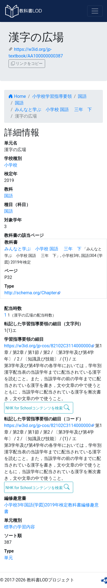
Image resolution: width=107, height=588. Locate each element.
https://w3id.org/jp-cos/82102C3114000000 (47, 345)
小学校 (10, 165)
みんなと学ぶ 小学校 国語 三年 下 (53, 109)
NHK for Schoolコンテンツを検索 (38, 407)
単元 (8, 557)
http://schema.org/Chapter (30, 292)
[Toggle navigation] (95, 10)
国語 (82, 96)
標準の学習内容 (19, 526)
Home (17, 96)
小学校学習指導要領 (52, 96)
